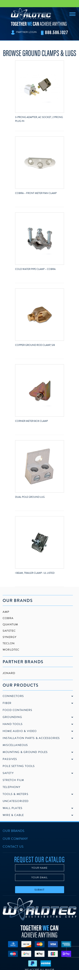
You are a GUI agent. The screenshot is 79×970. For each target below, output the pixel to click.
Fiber (7, 703)
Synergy (9, 637)
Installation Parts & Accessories (31, 738)
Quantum (10, 624)
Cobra (8, 618)
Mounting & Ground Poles (25, 752)
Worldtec (11, 650)
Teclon (9, 643)
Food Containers (17, 710)
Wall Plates (12, 808)
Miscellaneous (15, 745)
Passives (10, 759)
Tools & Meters (15, 794)
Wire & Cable (13, 815)
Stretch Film (13, 780)
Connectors (13, 696)
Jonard (9, 673)
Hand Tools (13, 724)
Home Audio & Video (20, 731)
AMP (6, 612)
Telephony (11, 787)
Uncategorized (16, 801)
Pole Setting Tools (19, 766)
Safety (8, 773)
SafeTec (9, 631)
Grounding (12, 717)
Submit (39, 889)
